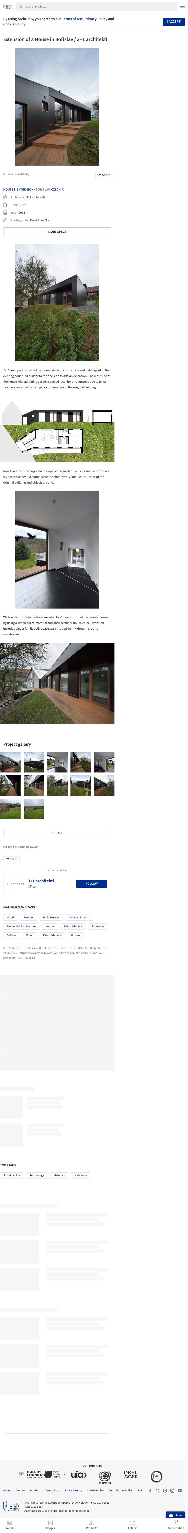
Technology (37, 1175)
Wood (10, 918)
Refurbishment (73, 926)
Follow (92, 883)
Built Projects (51, 918)
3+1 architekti (35, 197)
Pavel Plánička (39, 220)
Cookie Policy (14, 24)
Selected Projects (79, 918)
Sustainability (11, 1175)
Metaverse (81, 1175)
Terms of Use (72, 19)
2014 (22, 212)
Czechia (57, 189)
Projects (28, 918)
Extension (25, 189)
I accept (174, 21)
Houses (9, 189)
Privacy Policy (96, 19)
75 (20, 205)
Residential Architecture (21, 926)
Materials (59, 1175)
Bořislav (11, 935)
